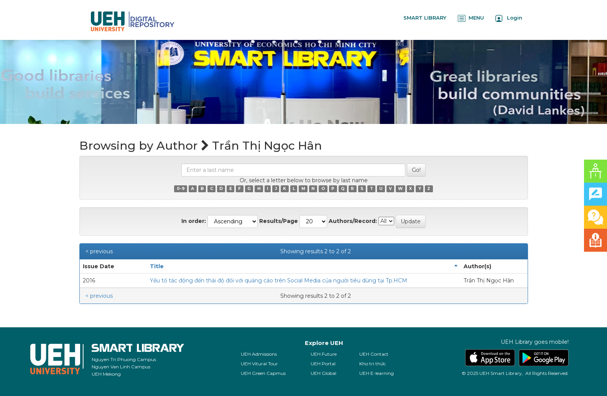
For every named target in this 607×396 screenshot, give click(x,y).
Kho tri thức (372, 363)
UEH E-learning (376, 373)
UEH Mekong (106, 374)
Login (508, 18)
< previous (99, 251)
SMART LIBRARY (424, 18)
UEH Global (323, 373)
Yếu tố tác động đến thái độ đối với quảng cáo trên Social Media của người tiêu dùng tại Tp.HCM (278, 280)
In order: (193, 221)
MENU (471, 18)
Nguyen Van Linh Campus (121, 367)
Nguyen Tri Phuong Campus (124, 359)
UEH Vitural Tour (259, 363)
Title (157, 266)
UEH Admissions (259, 354)
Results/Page (278, 221)
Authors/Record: (353, 221)
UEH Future (324, 354)
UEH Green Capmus (263, 373)
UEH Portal (323, 363)
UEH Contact (373, 354)
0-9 (181, 188)
